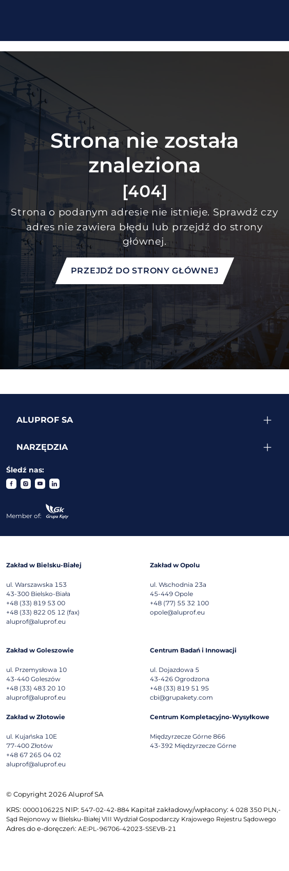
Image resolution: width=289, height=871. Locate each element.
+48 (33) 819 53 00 (35, 603)
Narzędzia (42, 447)
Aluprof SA (44, 420)
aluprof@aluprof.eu (36, 621)
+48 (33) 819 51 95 (179, 688)
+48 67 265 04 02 (33, 755)
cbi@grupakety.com (181, 697)
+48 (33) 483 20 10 (35, 688)
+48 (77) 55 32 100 (179, 603)
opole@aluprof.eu (177, 612)
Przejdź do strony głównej (145, 270)
